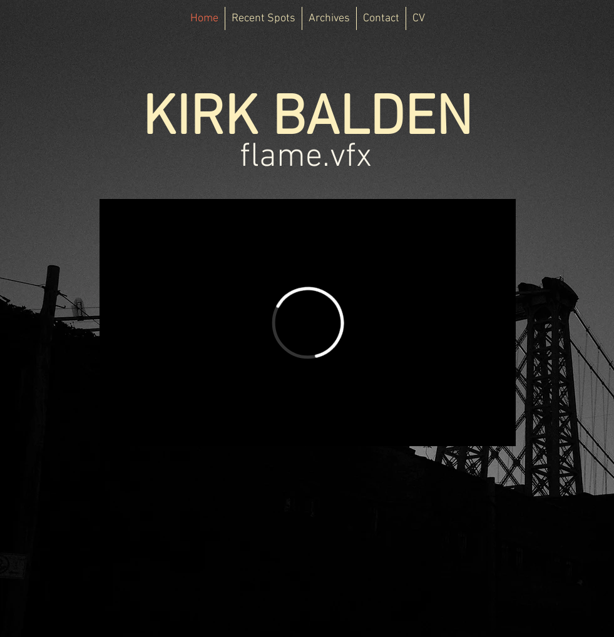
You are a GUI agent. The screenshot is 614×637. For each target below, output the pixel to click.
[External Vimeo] (308, 322)
